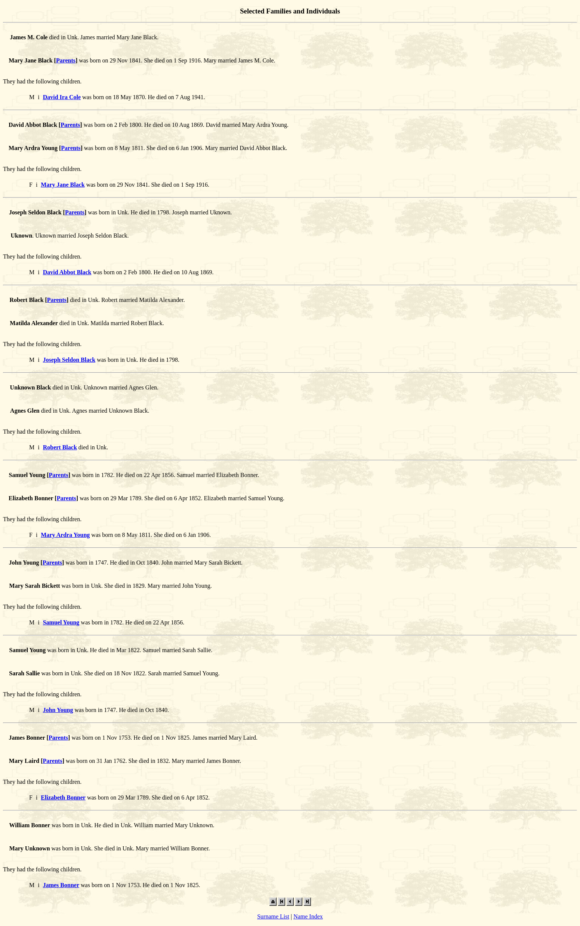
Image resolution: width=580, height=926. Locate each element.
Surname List (273, 916)
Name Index (308, 916)
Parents (65, 60)
